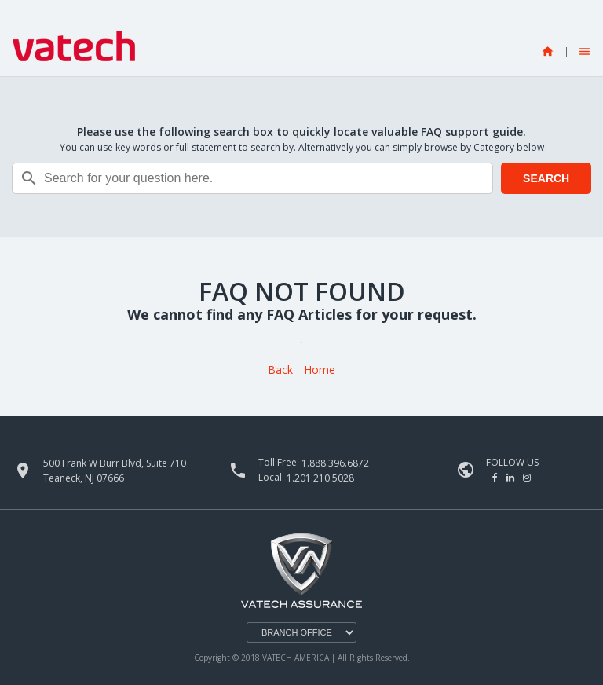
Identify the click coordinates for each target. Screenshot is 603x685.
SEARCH (546, 178)
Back (280, 370)
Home (319, 370)
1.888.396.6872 (335, 463)
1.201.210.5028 (320, 478)
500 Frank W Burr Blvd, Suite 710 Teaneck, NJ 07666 (114, 470)
